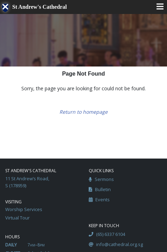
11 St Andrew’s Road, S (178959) (27, 182)
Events (99, 199)
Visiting (13, 202)
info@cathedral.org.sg (116, 244)
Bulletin (100, 189)
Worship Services (23, 209)
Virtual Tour (17, 218)
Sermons (101, 179)
